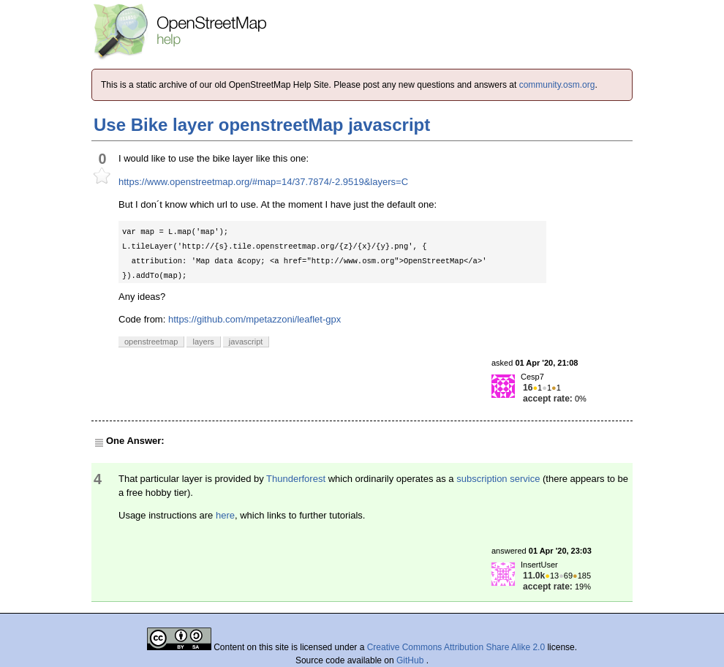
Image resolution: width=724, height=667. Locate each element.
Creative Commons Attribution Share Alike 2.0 (456, 647)
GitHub (411, 660)
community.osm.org (557, 85)
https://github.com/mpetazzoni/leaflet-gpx (254, 319)
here (225, 515)
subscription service (498, 478)
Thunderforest (295, 478)
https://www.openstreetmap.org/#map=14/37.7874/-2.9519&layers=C (263, 181)
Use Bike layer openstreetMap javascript (262, 125)
